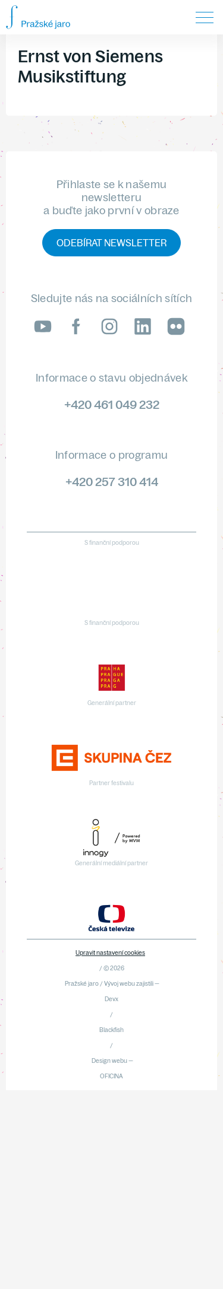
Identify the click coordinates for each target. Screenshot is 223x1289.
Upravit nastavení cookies (110, 953)
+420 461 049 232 (111, 404)
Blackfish (111, 1030)
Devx (111, 999)
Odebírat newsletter (111, 243)
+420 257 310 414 (111, 481)
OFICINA (111, 1076)
